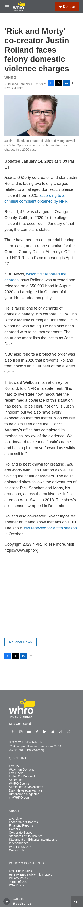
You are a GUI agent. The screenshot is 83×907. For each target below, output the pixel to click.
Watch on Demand (21, 769)
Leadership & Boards (23, 822)
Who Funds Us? (20, 846)
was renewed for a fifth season (50, 528)
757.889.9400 (17, 750)
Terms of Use (18, 881)
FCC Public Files (20, 871)
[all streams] (77, 901)
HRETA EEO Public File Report (30, 874)
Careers (14, 829)
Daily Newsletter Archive (25, 790)
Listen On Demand (22, 776)
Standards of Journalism (25, 836)
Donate (69, 7)
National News (20, 642)
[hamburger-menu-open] (7, 6)
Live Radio (16, 773)
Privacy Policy (18, 878)
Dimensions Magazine (24, 794)
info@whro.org (35, 750)
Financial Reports (21, 825)
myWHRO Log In (20, 797)
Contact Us (16, 850)
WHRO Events (19, 783)
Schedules (16, 780)
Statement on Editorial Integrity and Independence (33, 841)
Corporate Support (21, 832)
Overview (15, 818)
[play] (7, 901)
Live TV (14, 766)
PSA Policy (16, 885)
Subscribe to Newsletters (26, 787)
